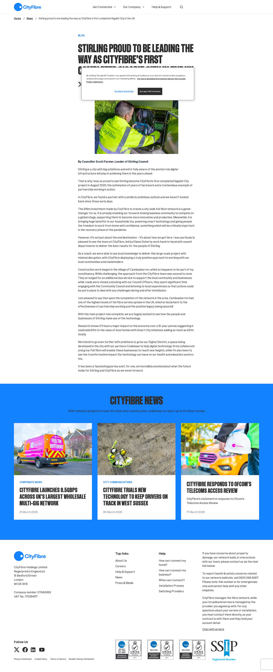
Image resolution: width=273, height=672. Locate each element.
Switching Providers (171, 591)
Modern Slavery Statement (81, 659)
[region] (137, 83)
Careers (120, 566)
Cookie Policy (40, 659)
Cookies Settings (124, 91)
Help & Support (161, 7)
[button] (181, 7)
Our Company (134, 7)
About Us (121, 560)
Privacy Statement (23, 659)
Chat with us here (213, 629)
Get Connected (104, 7)
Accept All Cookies (150, 91)
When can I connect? (172, 580)
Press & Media (124, 582)
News (118, 577)
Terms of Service (58, 659)
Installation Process (171, 585)
